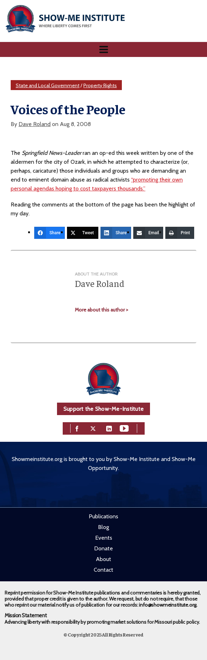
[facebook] (77, 427)
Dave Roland (35, 124)
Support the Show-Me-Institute (103, 408)
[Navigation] (103, 49)
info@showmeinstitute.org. (168, 605)
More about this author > (101, 310)
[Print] (179, 233)
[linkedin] (109, 427)
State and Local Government (47, 85)
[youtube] (124, 427)
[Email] (148, 233)
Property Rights (100, 85)
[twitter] (93, 427)
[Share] (49, 233)
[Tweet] (82, 233)
